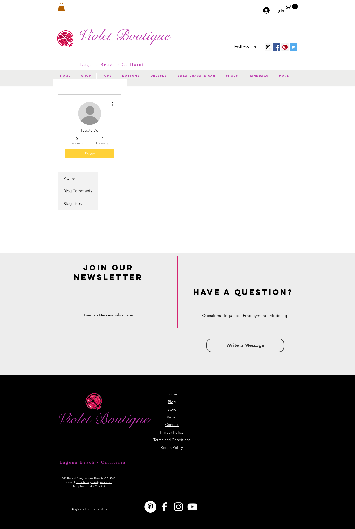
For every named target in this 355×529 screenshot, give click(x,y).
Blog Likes (72, 203)
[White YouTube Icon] (192, 507)
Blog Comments (77, 191)
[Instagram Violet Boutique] (268, 47)
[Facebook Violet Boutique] (276, 47)
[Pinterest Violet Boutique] (285, 47)
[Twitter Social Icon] (293, 47)
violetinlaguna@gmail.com (94, 482)
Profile (69, 178)
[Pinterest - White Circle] (150, 507)
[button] (292, 6)
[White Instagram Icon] (178, 507)
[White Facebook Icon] (164, 507)
